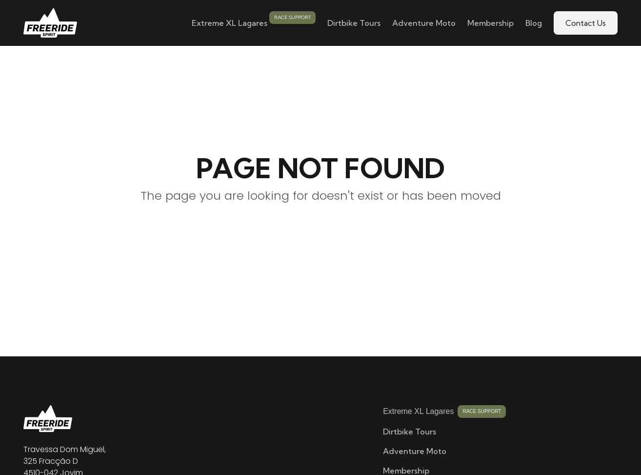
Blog (533, 23)
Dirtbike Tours (354, 23)
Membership (490, 23)
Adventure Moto (424, 23)
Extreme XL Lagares (229, 23)
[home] (50, 23)
